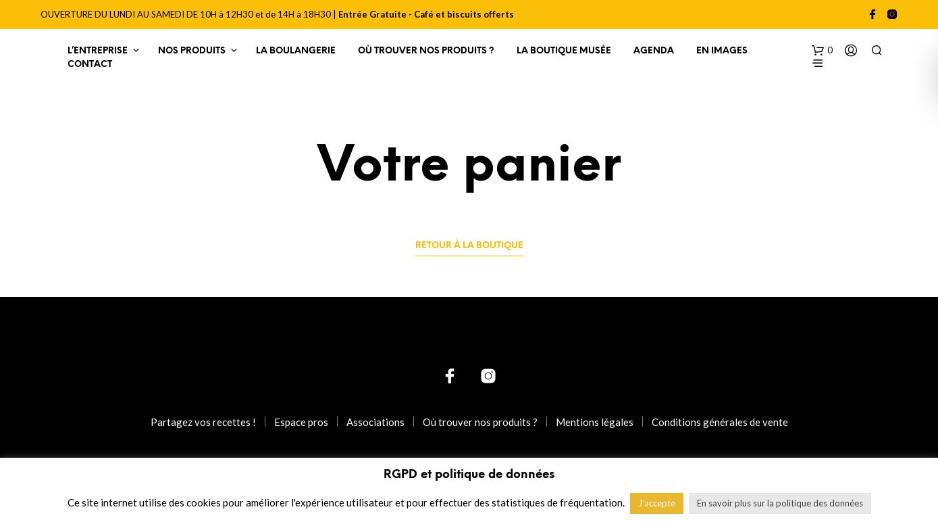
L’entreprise (98, 51)
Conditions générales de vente (720, 422)
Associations (375, 422)
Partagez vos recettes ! (203, 422)
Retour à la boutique (469, 245)
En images (722, 51)
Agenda (653, 51)
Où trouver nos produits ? (426, 51)
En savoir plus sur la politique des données (780, 503)
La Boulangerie (296, 51)
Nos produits (192, 51)
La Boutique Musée (564, 51)
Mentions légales (594, 422)
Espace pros (301, 422)
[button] (822, 50)
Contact (90, 64)
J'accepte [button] (656, 503)
